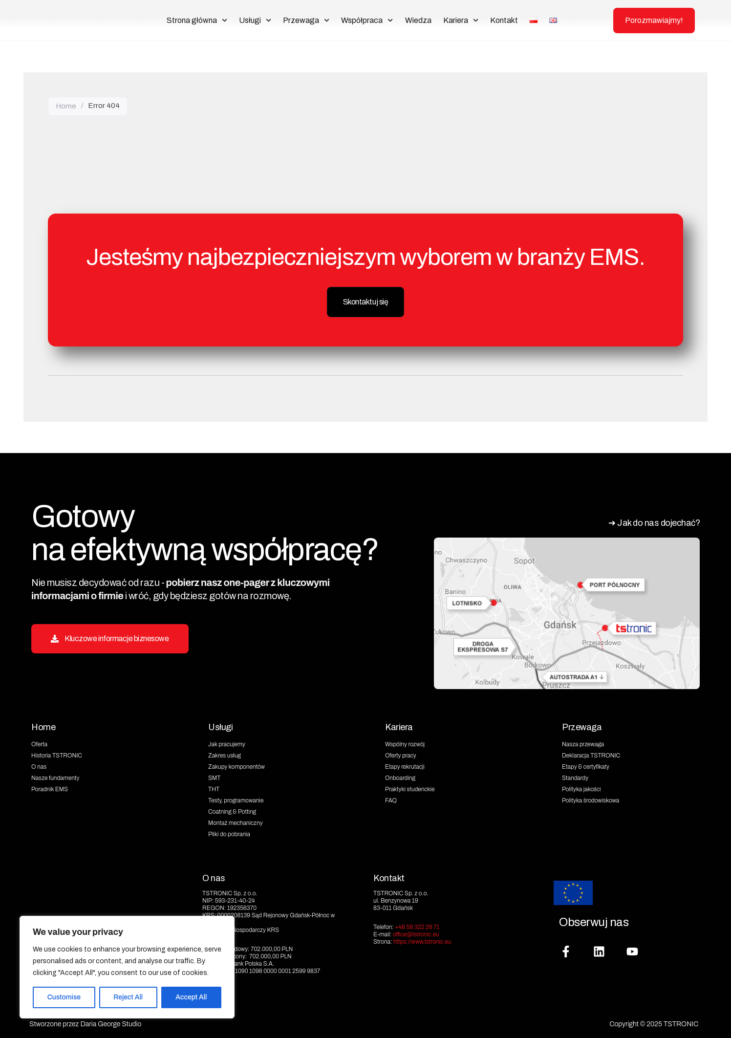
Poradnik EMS (49, 787)
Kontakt (504, 20)
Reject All (128, 997)
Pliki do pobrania (229, 832)
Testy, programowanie (235, 798)
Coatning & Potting (232, 809)
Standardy (575, 776)
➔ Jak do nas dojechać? (649, 521)
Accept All (191, 997)
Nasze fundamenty (55, 776)
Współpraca (367, 20)
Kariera (460, 20)
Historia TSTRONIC (56, 753)
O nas (38, 764)
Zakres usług (224, 753)
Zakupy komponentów (236, 764)
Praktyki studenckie (410, 787)
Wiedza (418, 20)
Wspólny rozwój (405, 742)
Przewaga (306, 20)
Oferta (39, 742)
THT (213, 787)
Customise (64, 997)
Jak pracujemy (226, 742)
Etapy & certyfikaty (585, 764)
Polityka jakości (581, 787)
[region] (127, 967)
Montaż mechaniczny (235, 821)
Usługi (255, 20)
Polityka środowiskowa (590, 798)
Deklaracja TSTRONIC (591, 753)
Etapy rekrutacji (405, 764)
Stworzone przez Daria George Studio (85, 1021)
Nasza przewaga (583, 742)
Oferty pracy (400, 753)
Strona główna (197, 20)
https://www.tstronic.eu (422, 939)
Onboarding (400, 776)
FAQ (391, 798)
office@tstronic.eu (416, 932)
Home (66, 105)
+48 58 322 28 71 (417, 924)
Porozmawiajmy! (654, 20)
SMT (214, 776)
